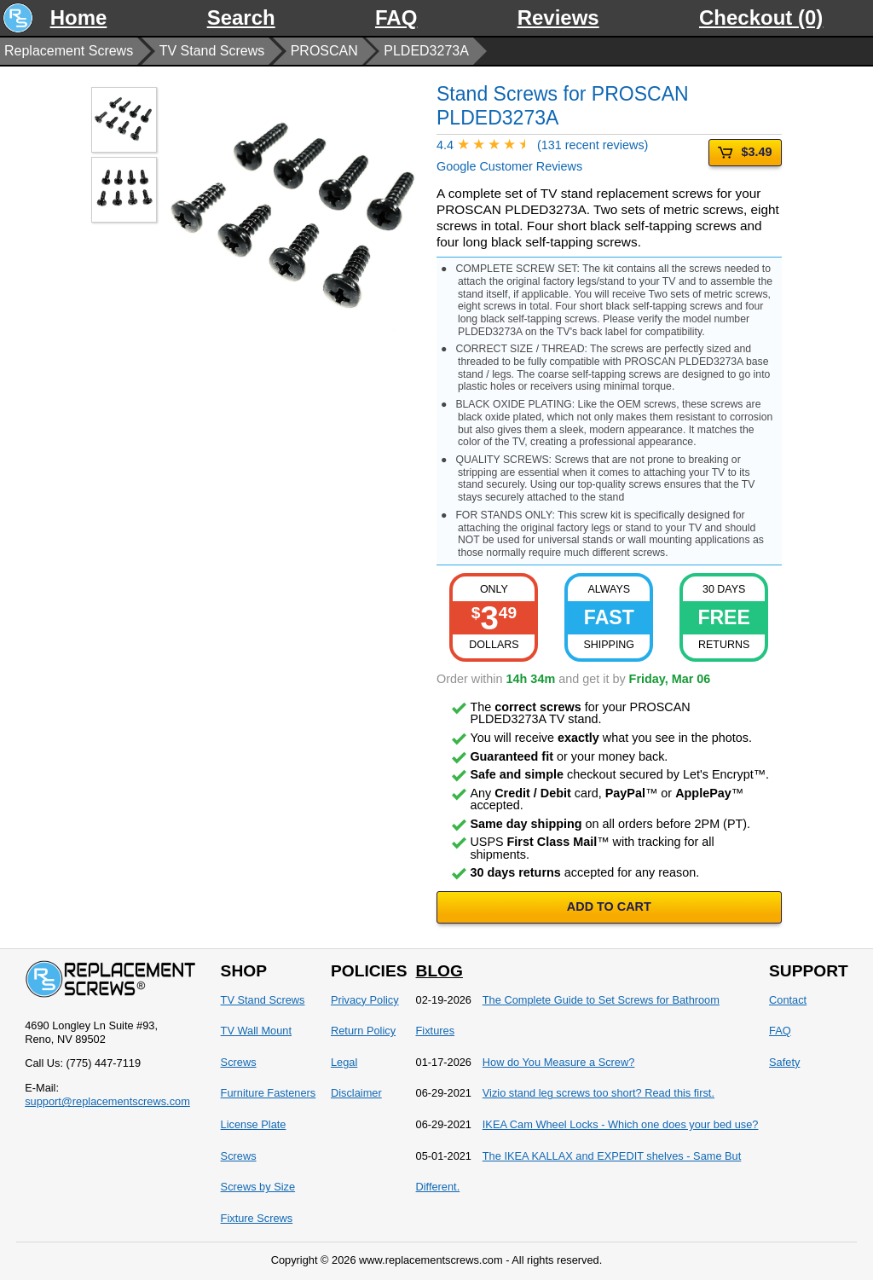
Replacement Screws (68, 50)
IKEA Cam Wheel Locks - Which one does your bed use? (621, 1124)
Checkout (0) (761, 17)
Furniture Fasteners (268, 1092)
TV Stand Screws (212, 50)
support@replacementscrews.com (107, 1101)
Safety (784, 1062)
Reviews (558, 17)
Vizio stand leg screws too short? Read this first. (598, 1092)
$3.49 (745, 152)
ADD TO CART (609, 906)
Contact (788, 999)
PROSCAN (324, 50)
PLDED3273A (426, 50)
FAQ (396, 17)
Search (241, 17)
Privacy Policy (365, 999)
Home (78, 17)
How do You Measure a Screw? (559, 1062)
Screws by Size (258, 1186)
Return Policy (363, 1030)
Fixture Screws (257, 1218)
